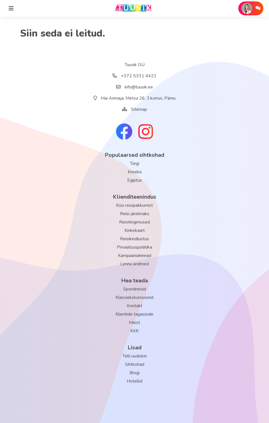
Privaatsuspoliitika (134, 247)
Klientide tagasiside (134, 314)
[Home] (11, 8)
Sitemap (139, 109)
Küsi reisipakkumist (134, 205)
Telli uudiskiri (135, 356)
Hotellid (134, 381)
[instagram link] (145, 132)
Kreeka (134, 172)
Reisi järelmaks (134, 214)
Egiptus (134, 180)
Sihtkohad (134, 364)
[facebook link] (124, 132)
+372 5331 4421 (134, 76)
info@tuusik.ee (134, 87)
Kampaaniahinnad (134, 255)
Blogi (134, 373)
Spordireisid (134, 289)
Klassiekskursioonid (134, 297)
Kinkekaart (134, 230)
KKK (134, 331)
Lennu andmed (134, 264)
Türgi (134, 163)
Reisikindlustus (134, 239)
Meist (134, 322)
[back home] (134, 8)
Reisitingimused (134, 222)
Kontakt (134, 306)
